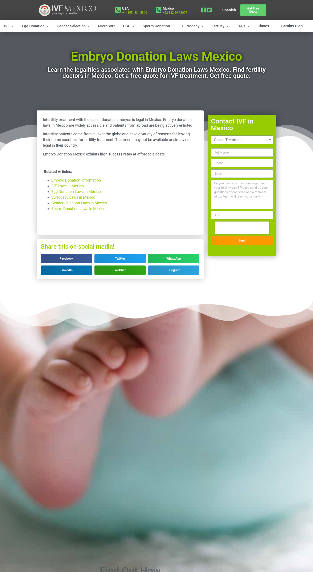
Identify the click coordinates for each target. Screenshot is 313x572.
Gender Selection (73, 26)
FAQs (243, 26)
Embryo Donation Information (76, 193)
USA (125, 9)
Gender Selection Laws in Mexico (79, 216)
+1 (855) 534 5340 (134, 13)
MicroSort (106, 26)
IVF (9, 26)
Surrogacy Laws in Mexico (73, 210)
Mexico (168, 9)
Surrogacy (192, 26)
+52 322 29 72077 (175, 13)
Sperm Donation (158, 26)
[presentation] (242, 233)
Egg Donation (35, 26)
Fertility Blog (292, 26)
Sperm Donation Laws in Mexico (78, 221)
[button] (253, 10)
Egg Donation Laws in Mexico (76, 204)
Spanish (229, 10)
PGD (129, 26)
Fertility (220, 26)
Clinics (265, 26)
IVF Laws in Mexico (67, 198)
